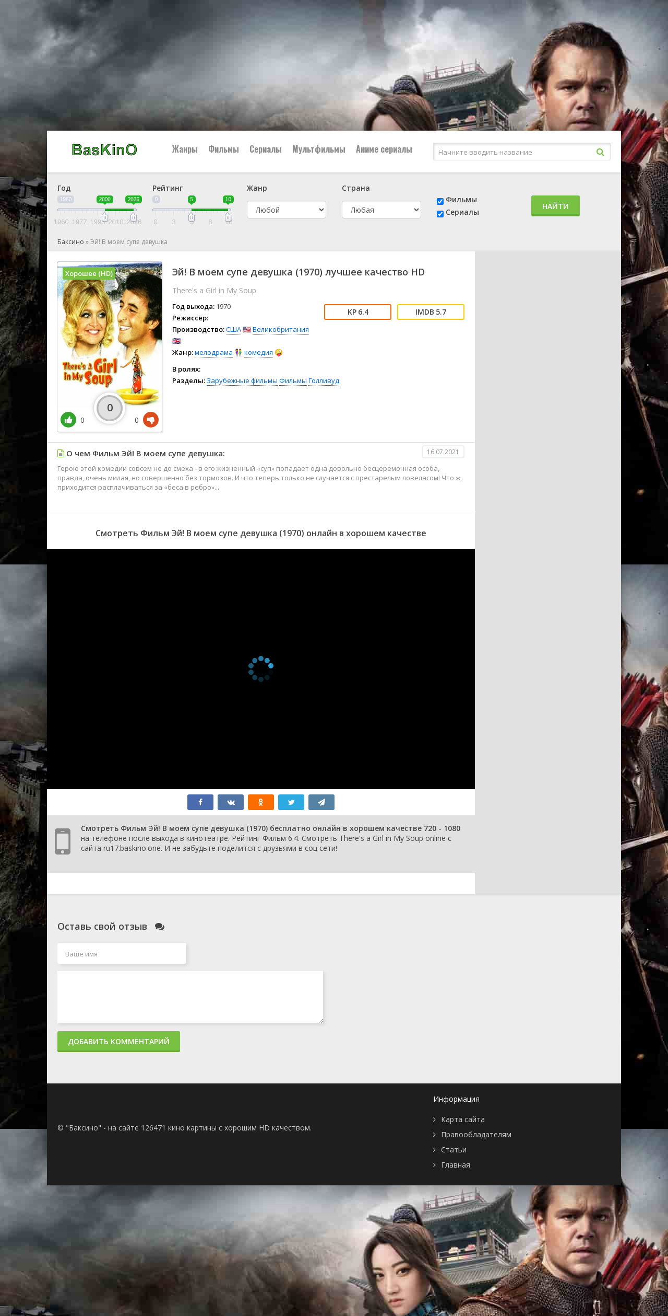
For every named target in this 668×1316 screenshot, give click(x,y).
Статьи (454, 1150)
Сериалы (265, 149)
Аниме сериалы (384, 149)
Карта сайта (463, 1119)
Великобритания (281, 329)
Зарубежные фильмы (242, 380)
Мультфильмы (318, 149)
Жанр (257, 188)
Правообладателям (476, 1134)
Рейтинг (167, 188)
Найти (555, 206)
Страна (356, 188)
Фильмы (223, 149)
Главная (455, 1165)
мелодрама (214, 352)
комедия (258, 352)
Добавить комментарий (119, 1041)
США (233, 329)
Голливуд (323, 380)
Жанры (185, 149)
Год (64, 188)
